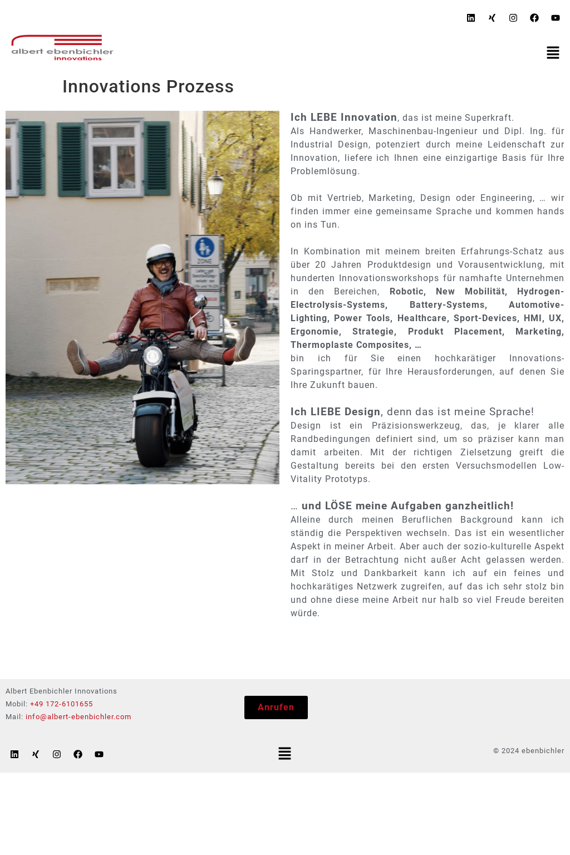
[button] (553, 53)
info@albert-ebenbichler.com (78, 716)
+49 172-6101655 (61, 704)
